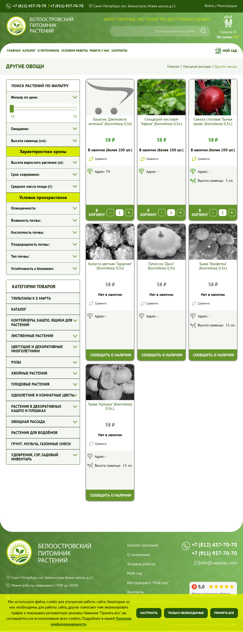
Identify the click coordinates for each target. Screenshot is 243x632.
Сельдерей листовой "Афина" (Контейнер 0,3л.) (161, 121)
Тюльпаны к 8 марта (31, 298)
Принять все (224, 613)
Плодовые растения (30, 384)
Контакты (112, 50)
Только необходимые (186, 613)
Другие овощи (225, 66)
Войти (209, 5)
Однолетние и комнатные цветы (42, 395)
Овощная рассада (196, 66)
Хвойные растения (29, 373)
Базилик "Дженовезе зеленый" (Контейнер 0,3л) (110, 121)
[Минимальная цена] (17, 116)
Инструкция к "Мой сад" (148, 584)
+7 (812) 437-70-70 (30, 5)
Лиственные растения (32, 335)
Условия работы (69, 50)
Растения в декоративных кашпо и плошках (36, 408)
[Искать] (203, 31)
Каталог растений (142, 546)
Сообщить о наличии (110, 355)
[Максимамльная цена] (70, 116)
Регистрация (227, 5)
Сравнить (100, 159)
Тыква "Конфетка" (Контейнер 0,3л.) (213, 266)
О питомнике (45, 50)
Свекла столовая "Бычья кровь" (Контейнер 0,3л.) (213, 121)
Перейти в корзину (227, 27)
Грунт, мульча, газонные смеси (41, 443)
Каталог (27, 50)
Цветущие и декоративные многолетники (37, 348)
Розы (16, 362)
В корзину (97, 212)
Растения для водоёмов (34, 432)
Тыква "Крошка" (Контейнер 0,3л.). (110, 407)
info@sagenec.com (218, 570)
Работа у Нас (93, 50)
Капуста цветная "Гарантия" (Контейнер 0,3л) (110, 266)
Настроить (149, 613)
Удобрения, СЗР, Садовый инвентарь (34, 456)
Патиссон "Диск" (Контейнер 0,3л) (161, 266)
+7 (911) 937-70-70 (67, 5)
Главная (13, 50)
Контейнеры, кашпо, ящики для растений (41, 322)
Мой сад (229, 50)
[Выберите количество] (120, 213)
